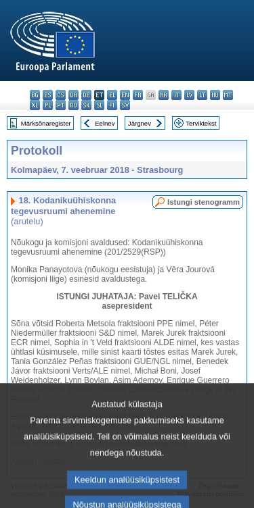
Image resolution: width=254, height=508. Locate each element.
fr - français (138, 95)
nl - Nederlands (35, 105)
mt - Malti (228, 95)
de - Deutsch (86, 95)
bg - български (35, 95)
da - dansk (73, 95)
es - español (48, 95)
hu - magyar (215, 95)
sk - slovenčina (86, 105)
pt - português (61, 105)
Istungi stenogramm (203, 202)
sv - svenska (125, 105)
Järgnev (139, 123)
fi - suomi (112, 105)
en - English (125, 95)
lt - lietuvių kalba (202, 95)
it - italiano (176, 95)
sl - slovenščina (99, 105)
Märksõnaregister (46, 123)
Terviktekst (201, 123)
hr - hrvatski (163, 95)
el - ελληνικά (112, 95)
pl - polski (48, 105)
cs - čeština (61, 95)
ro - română (73, 105)
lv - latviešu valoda (189, 95)
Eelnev (104, 123)
